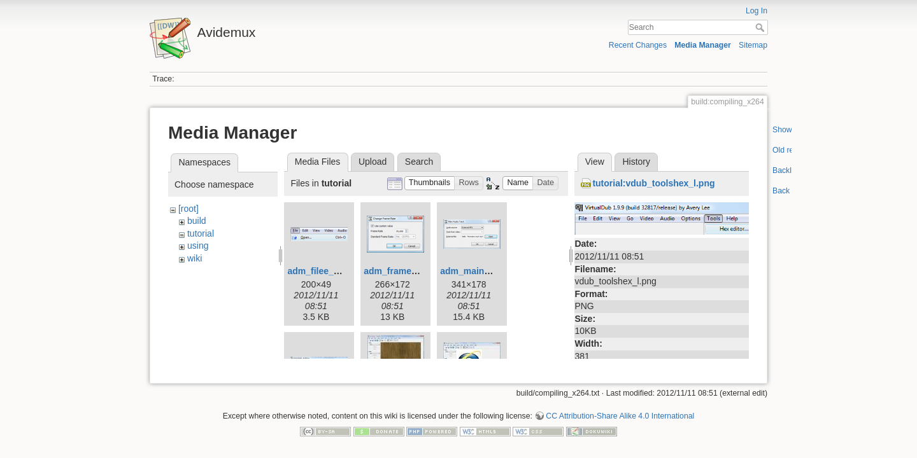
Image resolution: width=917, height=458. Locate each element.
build (196, 221)
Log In (756, 10)
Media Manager (702, 45)
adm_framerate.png (405, 271)
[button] (429, 183)
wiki (194, 258)
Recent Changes (638, 45)
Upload (373, 161)
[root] (188, 209)
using (197, 245)
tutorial (200, 233)
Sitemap (753, 45)
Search (761, 27)
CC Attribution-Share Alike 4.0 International (620, 410)
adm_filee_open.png (330, 271)
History (636, 161)
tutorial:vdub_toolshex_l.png (653, 183)
